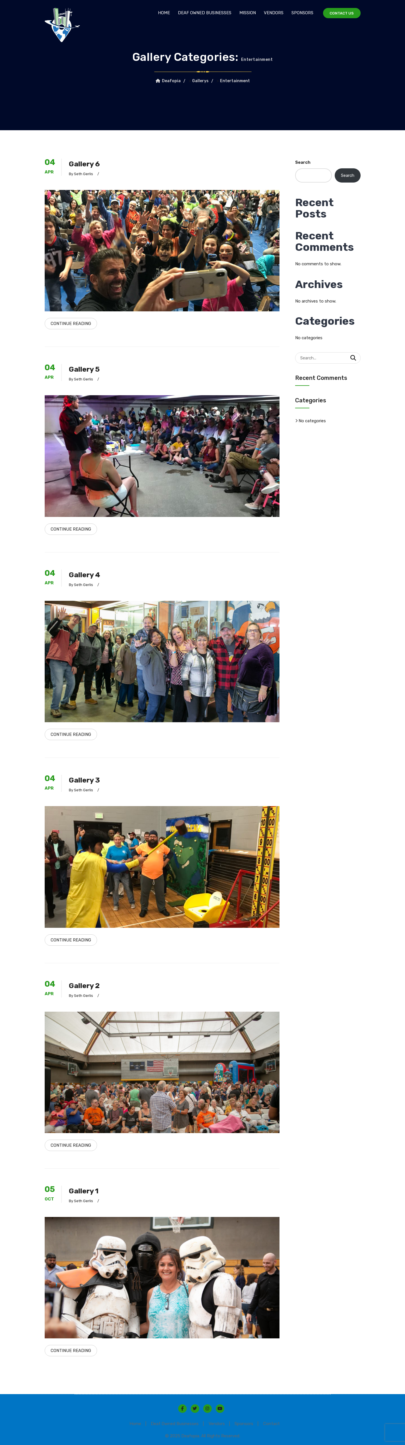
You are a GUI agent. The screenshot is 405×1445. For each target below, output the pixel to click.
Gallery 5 (86, 368)
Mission (245, 12)
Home (161, 12)
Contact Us (340, 13)
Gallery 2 (86, 984)
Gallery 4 (86, 574)
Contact (276, 1422)
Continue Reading (71, 323)
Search (303, 162)
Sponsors (300, 12)
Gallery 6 (86, 163)
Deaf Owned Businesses (202, 12)
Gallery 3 (86, 779)
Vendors (271, 12)
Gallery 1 (86, 1189)
